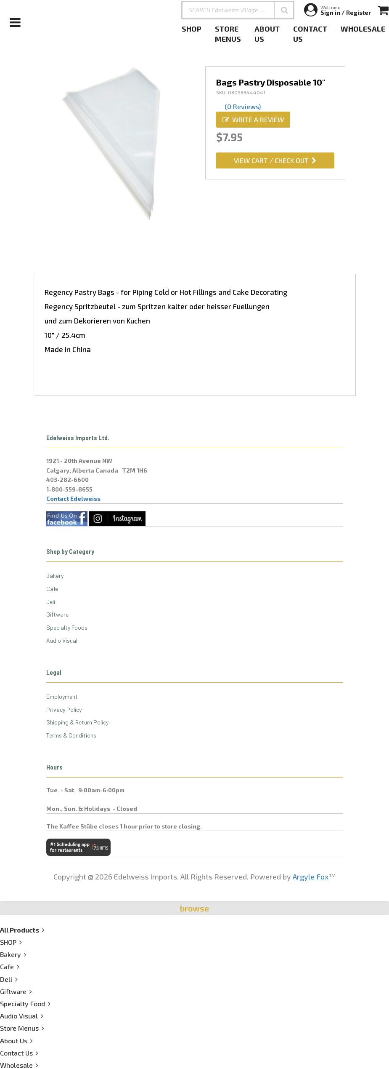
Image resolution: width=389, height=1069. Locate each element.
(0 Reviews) (243, 106)
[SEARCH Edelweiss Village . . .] (237, 10)
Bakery (55, 575)
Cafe (52, 588)
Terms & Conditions (71, 735)
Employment (62, 696)
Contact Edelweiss (73, 498)
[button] (284, 10)
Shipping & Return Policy (77, 722)
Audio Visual (61, 640)
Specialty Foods (66, 627)
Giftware (57, 614)
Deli (50, 601)
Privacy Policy (64, 709)
